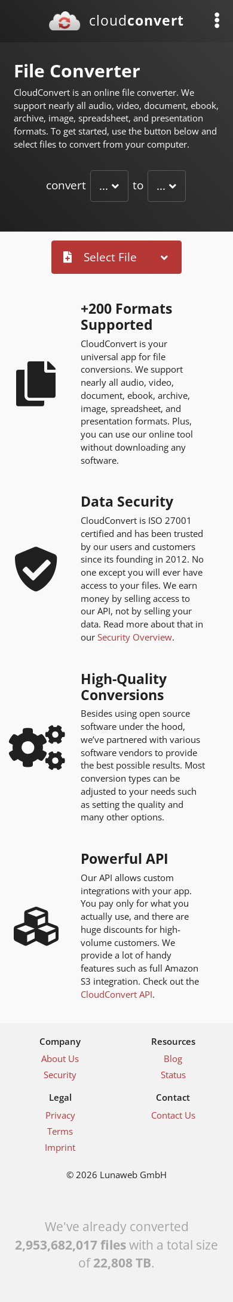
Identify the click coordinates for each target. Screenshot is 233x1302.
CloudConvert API (116, 994)
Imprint (60, 1147)
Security (60, 1075)
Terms (60, 1131)
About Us (60, 1058)
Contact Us (173, 1115)
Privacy (60, 1115)
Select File (100, 256)
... (103, 185)
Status (173, 1075)
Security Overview (134, 637)
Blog (173, 1058)
